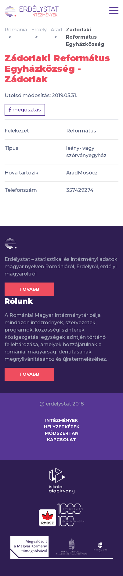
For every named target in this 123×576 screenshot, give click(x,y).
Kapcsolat (61, 439)
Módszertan (61, 433)
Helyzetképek (61, 427)
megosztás (25, 110)
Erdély (39, 30)
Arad (56, 30)
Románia (16, 30)
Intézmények (61, 420)
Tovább (29, 289)
